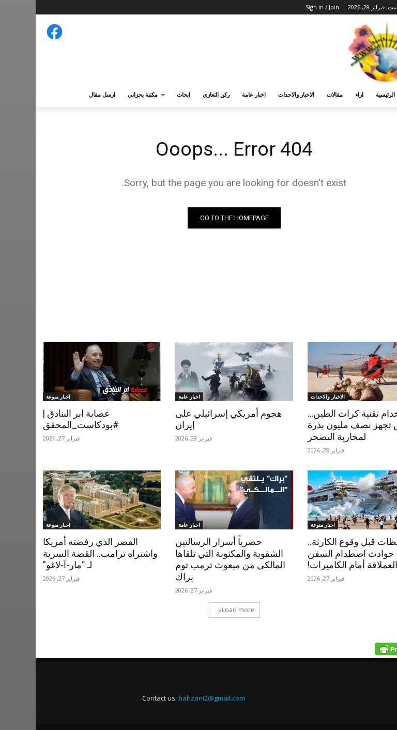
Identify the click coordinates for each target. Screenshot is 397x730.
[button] (377, 95)
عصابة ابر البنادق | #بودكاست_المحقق (43, 419)
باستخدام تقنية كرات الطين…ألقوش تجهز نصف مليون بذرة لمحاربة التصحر (325, 425)
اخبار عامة (153, 396)
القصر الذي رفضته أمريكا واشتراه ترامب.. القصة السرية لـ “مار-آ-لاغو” (65, 552)
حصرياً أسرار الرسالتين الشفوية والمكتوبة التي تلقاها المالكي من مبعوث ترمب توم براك (197, 552)
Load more (200, 596)
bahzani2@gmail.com (176, 684)
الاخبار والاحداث (292, 396)
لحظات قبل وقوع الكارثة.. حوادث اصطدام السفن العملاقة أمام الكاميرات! (329, 552)
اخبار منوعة (22, 396)
